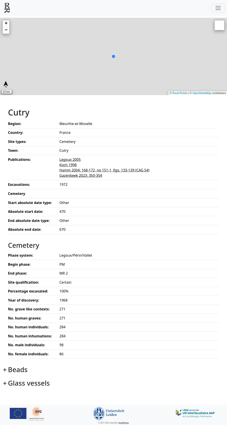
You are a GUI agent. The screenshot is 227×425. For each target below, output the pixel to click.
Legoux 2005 (70, 159)
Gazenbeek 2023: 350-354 (80, 175)
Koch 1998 (68, 164)
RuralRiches (123, 422)
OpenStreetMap (201, 93)
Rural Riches (180, 93)
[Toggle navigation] (218, 8)
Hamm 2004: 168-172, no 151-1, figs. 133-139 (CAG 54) (104, 170)
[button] (6, 23)
